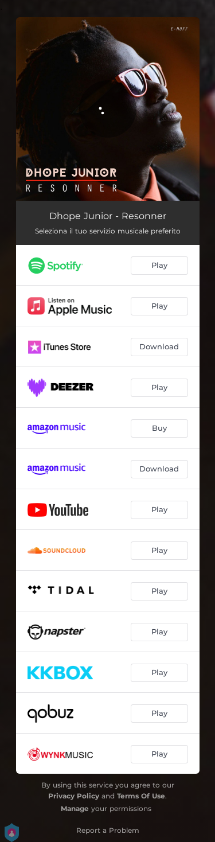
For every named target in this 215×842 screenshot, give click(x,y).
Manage (75, 808)
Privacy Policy (73, 796)
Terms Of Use (141, 796)
